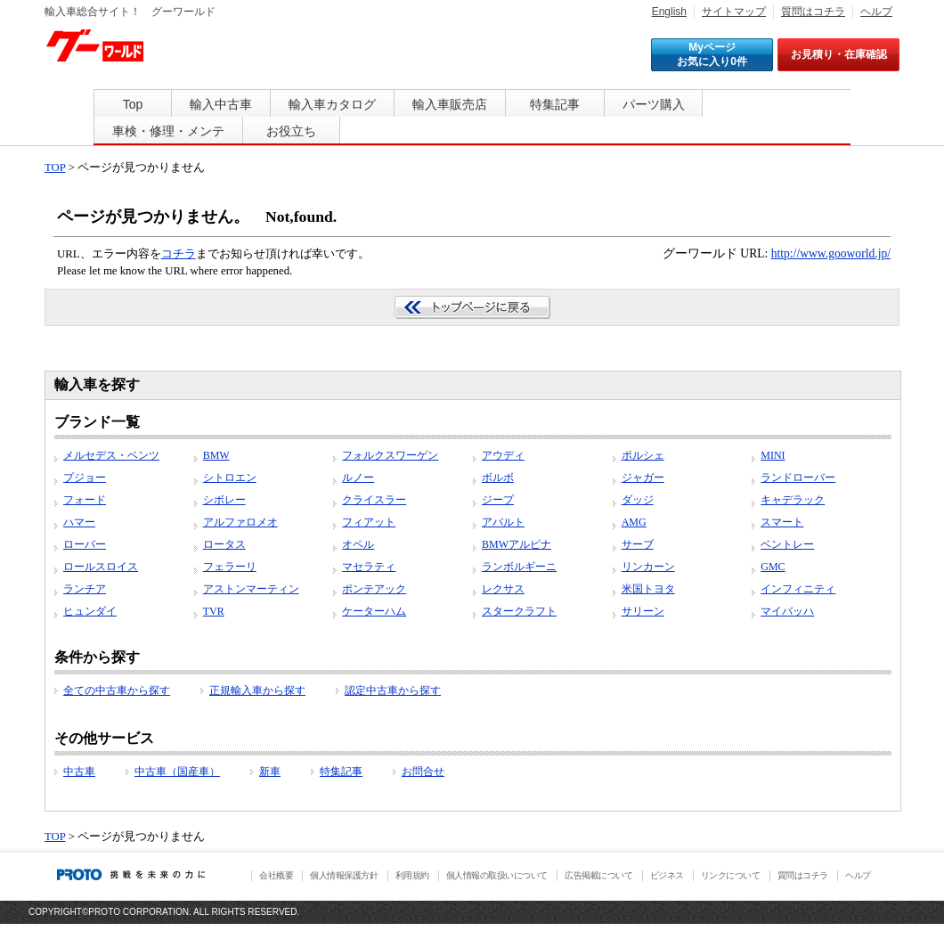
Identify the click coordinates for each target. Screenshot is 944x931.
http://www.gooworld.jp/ (831, 253)
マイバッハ (787, 611)
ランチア (84, 589)
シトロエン (229, 477)
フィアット (368, 522)
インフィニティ (798, 589)
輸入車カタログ (332, 104)
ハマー (79, 522)
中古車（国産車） (177, 771)
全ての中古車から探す (116, 690)
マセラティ (368, 566)
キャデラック (793, 500)
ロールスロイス (100, 566)
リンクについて (731, 875)
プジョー (84, 477)
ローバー (84, 544)
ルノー (358, 477)
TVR (213, 611)
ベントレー (787, 544)
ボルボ (498, 477)
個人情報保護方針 (344, 875)
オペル (358, 544)
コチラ (178, 254)
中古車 (79, 771)
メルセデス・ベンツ (111, 455)
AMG (634, 522)
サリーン (643, 611)
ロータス (224, 544)
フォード (84, 500)
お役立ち (291, 131)
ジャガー (643, 477)
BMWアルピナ (516, 544)
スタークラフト (519, 611)
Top (133, 104)
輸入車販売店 (449, 104)
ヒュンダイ (90, 611)
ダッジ (638, 500)
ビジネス (667, 875)
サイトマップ (734, 11)
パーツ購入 (654, 104)
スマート (782, 522)
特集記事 (555, 104)
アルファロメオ (240, 522)
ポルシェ (643, 455)
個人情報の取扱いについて (497, 875)
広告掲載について (598, 875)
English (669, 11)
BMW (216, 455)
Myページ (712, 54)
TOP (55, 167)
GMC (773, 566)
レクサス (503, 589)
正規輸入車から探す (257, 690)
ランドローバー (798, 477)
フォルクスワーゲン (390, 455)
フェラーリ (229, 566)
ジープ (498, 500)
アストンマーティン (251, 589)
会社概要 (276, 875)
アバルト (503, 522)
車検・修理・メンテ (168, 131)
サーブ (638, 544)
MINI (773, 455)
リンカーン (648, 566)
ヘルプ (876, 11)
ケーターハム (374, 611)
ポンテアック (374, 589)
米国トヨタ (648, 589)
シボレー (224, 500)
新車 (270, 771)
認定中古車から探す (393, 690)
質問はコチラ (813, 11)
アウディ (503, 455)
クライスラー (374, 500)
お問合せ (423, 771)
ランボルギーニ (519, 566)
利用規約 (412, 875)
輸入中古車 (221, 104)
